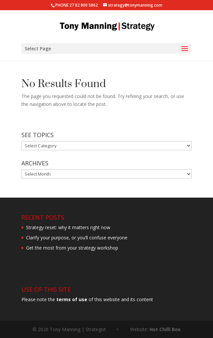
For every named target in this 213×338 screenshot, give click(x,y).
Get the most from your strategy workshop (72, 248)
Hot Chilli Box (164, 329)
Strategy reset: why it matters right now (68, 227)
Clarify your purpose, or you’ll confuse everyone (76, 237)
